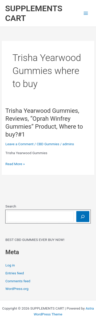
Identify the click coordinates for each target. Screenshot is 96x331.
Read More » (15, 164)
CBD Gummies (48, 144)
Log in (10, 265)
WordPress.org (16, 289)
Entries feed (14, 273)
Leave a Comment (19, 144)
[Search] (82, 216)
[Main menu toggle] (86, 13)
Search (10, 206)
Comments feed (17, 281)
